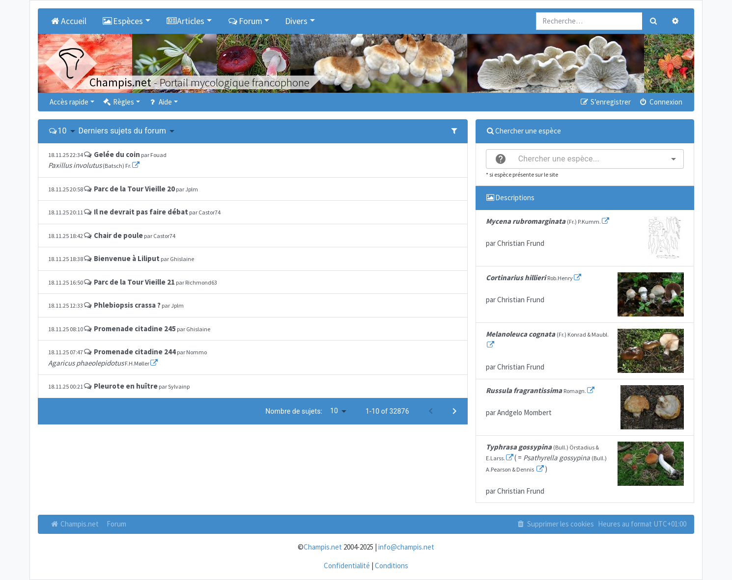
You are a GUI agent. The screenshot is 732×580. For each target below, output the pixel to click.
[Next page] (454, 411)
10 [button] (61, 130)
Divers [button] (296, 21)
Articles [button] (185, 21)
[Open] (673, 159)
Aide (160, 101)
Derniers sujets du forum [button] (123, 130)
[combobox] (585, 159)
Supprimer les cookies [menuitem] (555, 523)
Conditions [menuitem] (391, 565)
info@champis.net (406, 547)
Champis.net (74, 523)
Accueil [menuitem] (68, 21)
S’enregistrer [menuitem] (604, 101)
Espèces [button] (122, 21)
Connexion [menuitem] (660, 101)
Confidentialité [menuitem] (347, 565)
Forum (116, 523)
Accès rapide (69, 101)
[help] (500, 159)
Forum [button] (244, 21)
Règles (118, 101)
